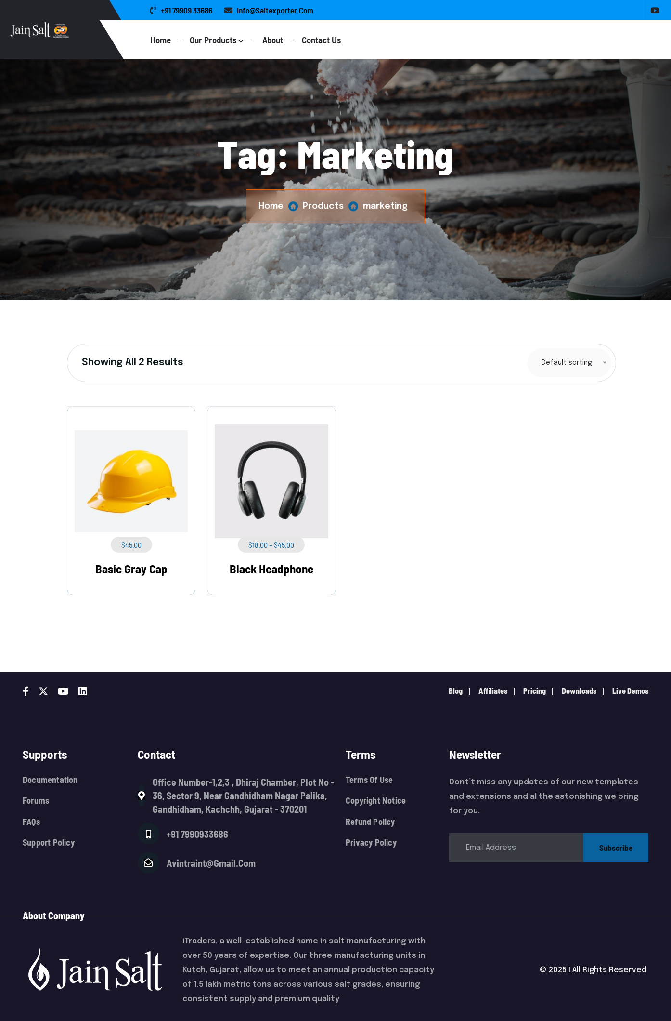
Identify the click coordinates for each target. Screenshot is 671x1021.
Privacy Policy (371, 842)
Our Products (213, 39)
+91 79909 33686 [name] (181, 10)
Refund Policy (370, 821)
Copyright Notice (376, 800)
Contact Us (321, 39)
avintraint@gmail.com (211, 863)
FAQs (31, 821)
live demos (630, 691)
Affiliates (492, 691)
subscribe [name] (615, 847)
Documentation (50, 779)
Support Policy (49, 842)
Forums (36, 800)
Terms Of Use (369, 779)
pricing (534, 691)
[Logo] (78, 29)
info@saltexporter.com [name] (268, 10)
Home (160, 39)
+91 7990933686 (197, 834)
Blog (456, 691)
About (272, 39)
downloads (579, 691)
